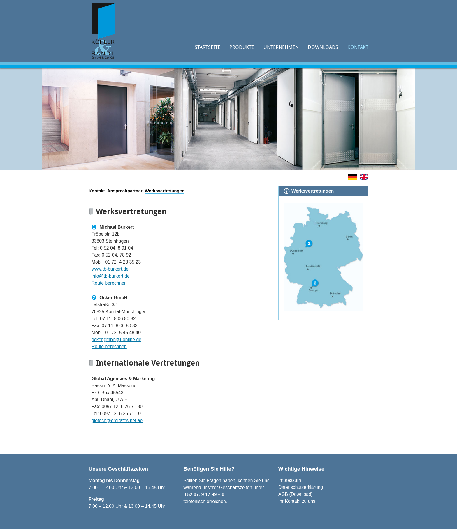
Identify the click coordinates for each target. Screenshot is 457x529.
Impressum (289, 480)
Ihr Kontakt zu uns (296, 501)
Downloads (323, 47)
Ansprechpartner (125, 190)
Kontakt (357, 47)
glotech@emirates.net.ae (117, 420)
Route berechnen (109, 283)
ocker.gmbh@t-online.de (116, 339)
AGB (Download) (295, 494)
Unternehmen (281, 47)
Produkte (241, 47)
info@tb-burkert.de (111, 276)
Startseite (207, 47)
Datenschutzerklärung (300, 487)
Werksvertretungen (164, 190)
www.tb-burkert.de (110, 269)
